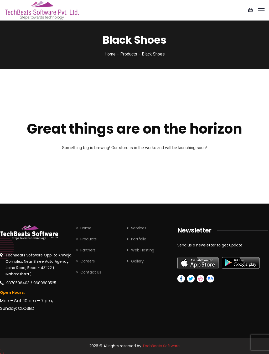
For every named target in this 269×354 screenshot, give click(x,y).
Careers (87, 261)
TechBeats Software (161, 345)
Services (138, 228)
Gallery (137, 261)
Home (110, 54)
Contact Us (90, 272)
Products (128, 54)
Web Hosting (142, 250)
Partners (88, 250)
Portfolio (138, 239)
